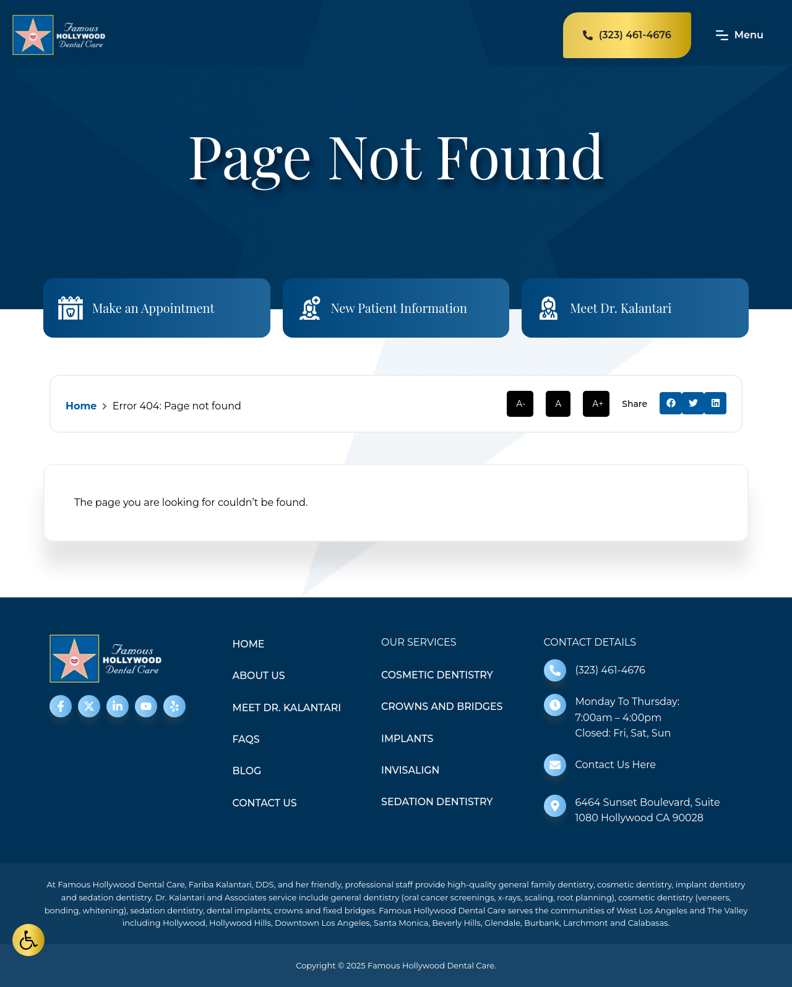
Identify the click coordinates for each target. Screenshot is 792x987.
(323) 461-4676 (610, 670)
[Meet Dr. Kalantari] (548, 308)
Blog (247, 771)
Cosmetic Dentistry (437, 675)
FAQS (246, 740)
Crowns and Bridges (442, 707)
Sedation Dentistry (437, 802)
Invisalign (410, 771)
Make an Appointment (153, 307)
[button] (671, 403)
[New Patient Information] (310, 308)
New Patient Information (400, 307)
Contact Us (265, 804)
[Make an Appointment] (70, 308)
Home (81, 406)
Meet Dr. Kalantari (621, 307)
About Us (259, 676)
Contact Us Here (615, 765)
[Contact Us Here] (555, 765)
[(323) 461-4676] (555, 670)
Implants (407, 739)
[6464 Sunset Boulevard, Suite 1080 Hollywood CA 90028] (555, 806)
